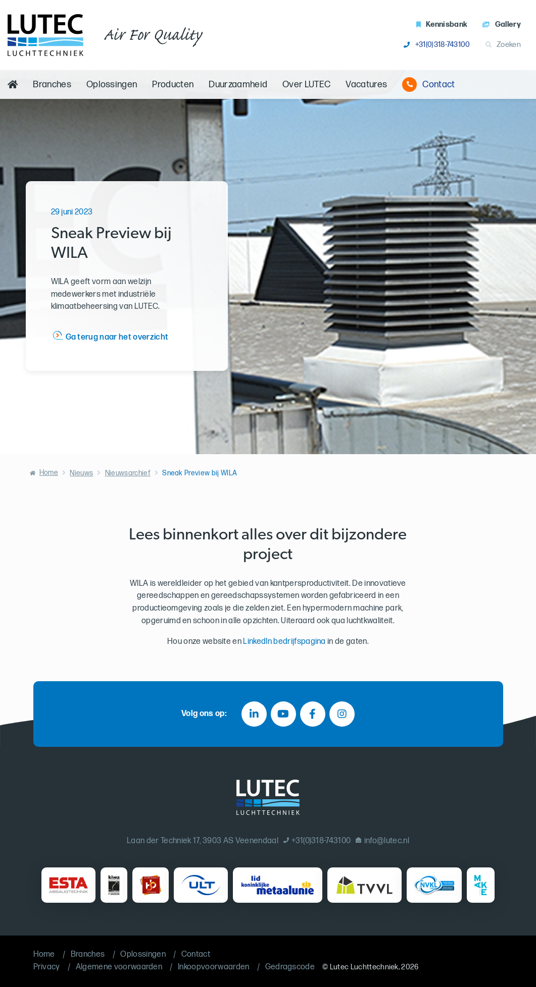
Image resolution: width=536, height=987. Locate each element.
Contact (428, 84)
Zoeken (503, 44)
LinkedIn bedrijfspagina (284, 641)
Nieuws (81, 473)
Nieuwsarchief (128, 473)
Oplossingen (111, 84)
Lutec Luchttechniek (364, 967)
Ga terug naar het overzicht (117, 337)
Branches (52, 84)
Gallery (501, 24)
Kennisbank (442, 24)
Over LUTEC (306, 84)
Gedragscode (290, 967)
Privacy (46, 967)
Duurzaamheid (238, 84)
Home (48, 472)
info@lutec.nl (382, 841)
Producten (172, 84)
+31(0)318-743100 (437, 44)
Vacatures (366, 84)
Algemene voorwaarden (119, 967)
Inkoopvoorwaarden (213, 967)
